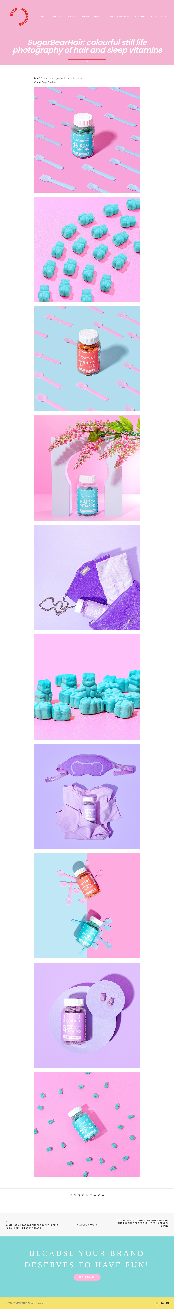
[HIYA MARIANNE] (18, 16)
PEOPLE (85, 16)
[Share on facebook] (71, 1195)
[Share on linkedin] (87, 1195)
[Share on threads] (79, 1195)
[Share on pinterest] (83, 1195)
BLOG (153, 16)
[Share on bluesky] (95, 1195)
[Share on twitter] (75, 1195)
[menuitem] (44, 16)
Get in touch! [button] (87, 1277)
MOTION (98, 16)
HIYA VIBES (140, 16)
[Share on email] (103, 1195)
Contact (166, 16)
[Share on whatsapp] (91, 1195)
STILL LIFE (72, 16)
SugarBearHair (49, 82)
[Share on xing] (99, 1195)
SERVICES (58, 16)
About (44, 16)
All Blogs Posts (87, 1225)
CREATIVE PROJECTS (119, 16)
